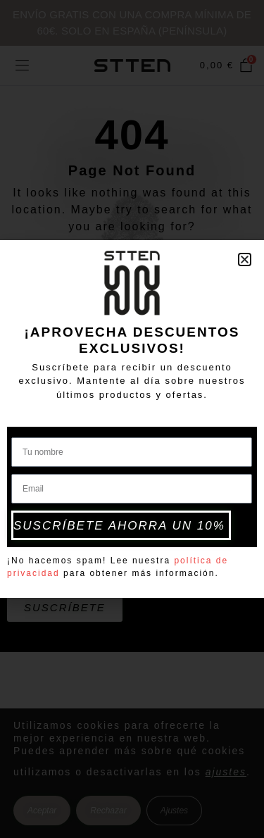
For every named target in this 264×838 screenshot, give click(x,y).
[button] (244, 259)
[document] (132, 419)
